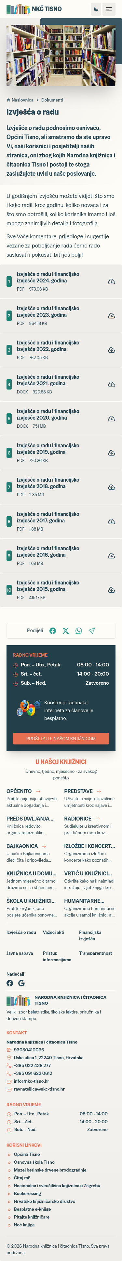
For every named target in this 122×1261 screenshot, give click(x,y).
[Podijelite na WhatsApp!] (78, 631)
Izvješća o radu (21, 932)
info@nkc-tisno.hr (31, 1081)
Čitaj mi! (18, 1178)
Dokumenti (52, 100)
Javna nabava (20, 953)
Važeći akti (53, 932)
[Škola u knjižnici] (32, 907)
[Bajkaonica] (32, 852)
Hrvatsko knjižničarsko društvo (41, 1201)
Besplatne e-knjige (29, 1209)
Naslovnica (20, 100)
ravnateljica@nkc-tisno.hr (39, 1089)
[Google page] (21, 983)
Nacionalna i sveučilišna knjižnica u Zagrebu (53, 1186)
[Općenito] (32, 798)
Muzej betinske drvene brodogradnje (47, 1170)
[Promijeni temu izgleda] (96, 9)
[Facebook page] (10, 983)
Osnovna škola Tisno (31, 1162)
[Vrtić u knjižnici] (90, 880)
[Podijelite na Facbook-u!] (52, 631)
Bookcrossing (24, 1193)
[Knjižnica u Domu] (32, 880)
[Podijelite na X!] (65, 631)
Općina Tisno (23, 1154)
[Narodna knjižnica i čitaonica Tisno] (41, 9)
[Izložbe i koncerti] (90, 852)
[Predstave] (90, 798)
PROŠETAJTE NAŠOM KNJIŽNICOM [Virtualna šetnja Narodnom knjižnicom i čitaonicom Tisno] (61, 739)
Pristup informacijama (57, 956)
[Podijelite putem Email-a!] (91, 631)
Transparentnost (95, 953)
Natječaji (15, 974)
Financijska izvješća (90, 935)
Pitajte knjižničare (28, 1217)
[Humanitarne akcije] (90, 907)
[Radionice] (90, 825)
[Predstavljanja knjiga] (32, 825)
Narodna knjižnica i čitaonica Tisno (56, 1246)
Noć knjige (21, 1225)
